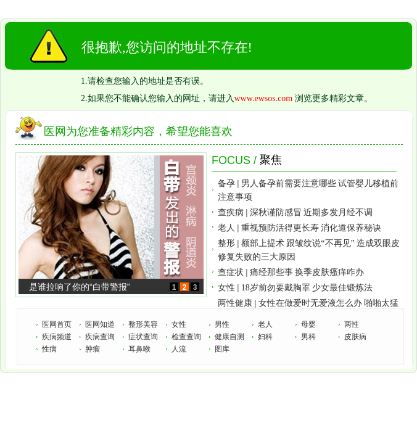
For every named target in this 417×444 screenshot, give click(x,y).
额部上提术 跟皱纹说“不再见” (298, 243)
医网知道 (100, 324)
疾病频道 (57, 336)
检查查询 (186, 336)
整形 (226, 243)
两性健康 (235, 303)
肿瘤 (94, 349)
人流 (180, 349)
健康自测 (229, 336)
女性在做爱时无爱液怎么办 (310, 303)
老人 (226, 227)
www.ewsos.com (263, 98)
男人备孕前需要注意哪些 (288, 183)
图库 (225, 349)
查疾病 (231, 212)
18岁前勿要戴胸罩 (275, 287)
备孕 (226, 183)
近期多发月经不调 (338, 212)
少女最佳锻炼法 (342, 287)
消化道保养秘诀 (351, 227)
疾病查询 (100, 336)
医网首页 (57, 324)
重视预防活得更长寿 (280, 227)
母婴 (311, 324)
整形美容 (143, 324)
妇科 (267, 336)
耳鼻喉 (141, 349)
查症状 (231, 272)
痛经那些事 (271, 272)
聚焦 (271, 160)
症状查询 (143, 336)
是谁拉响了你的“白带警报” (79, 287)
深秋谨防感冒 (276, 212)
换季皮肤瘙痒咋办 (329, 272)
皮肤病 (356, 336)
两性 (353, 324)
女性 (226, 287)
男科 (310, 336)
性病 (51, 349)
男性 (224, 324)
